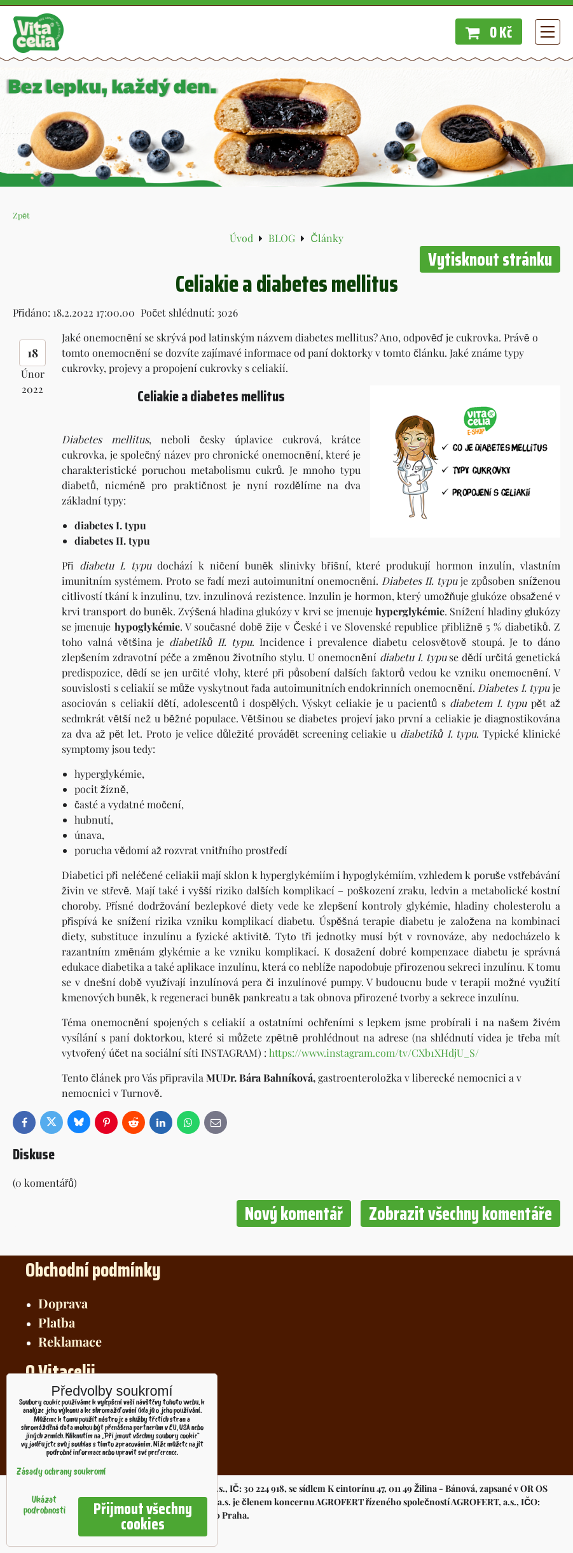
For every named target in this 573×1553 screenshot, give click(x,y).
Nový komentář (294, 1213)
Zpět (21, 215)
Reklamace (70, 1341)
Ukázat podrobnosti (45, 1506)
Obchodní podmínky (93, 1270)
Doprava (63, 1303)
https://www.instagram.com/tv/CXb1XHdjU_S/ (374, 1052)
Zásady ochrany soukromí (61, 1472)
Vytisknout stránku (490, 259)
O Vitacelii (60, 1372)
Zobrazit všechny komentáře (460, 1213)
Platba (56, 1322)
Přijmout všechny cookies (142, 1516)
